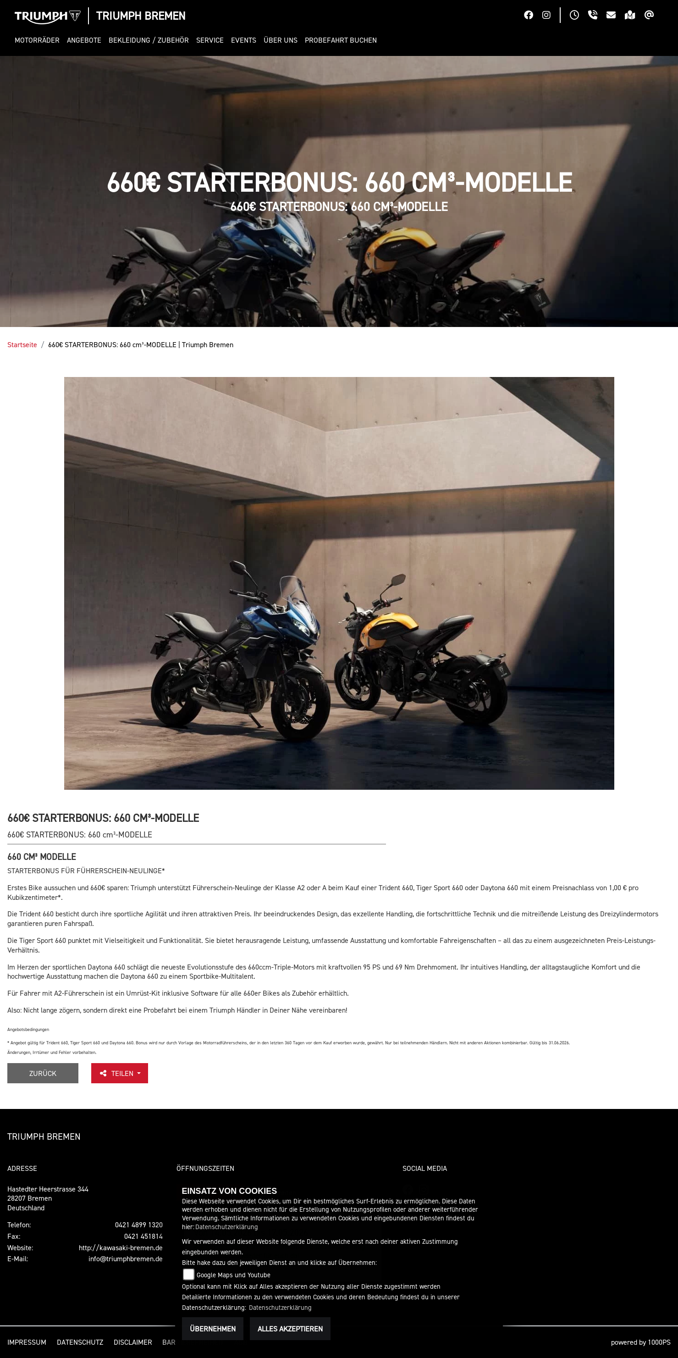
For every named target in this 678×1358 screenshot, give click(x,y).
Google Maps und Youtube (233, 1275)
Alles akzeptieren (290, 1328)
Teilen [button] (117, 1073)
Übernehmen (213, 1328)
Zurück (42, 1073)
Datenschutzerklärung (226, 1227)
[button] (39, 40)
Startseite (22, 344)
